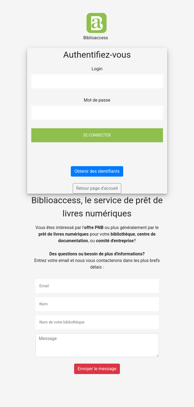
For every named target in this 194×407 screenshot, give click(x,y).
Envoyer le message (97, 368)
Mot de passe (97, 100)
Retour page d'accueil (97, 188)
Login (97, 68)
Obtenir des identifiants (97, 171)
